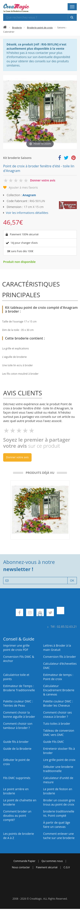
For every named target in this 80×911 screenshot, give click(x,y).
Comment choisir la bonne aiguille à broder (19, 714)
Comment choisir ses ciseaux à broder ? (57, 714)
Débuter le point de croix (16, 762)
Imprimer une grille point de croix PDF (16, 647)
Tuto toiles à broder (56, 724)
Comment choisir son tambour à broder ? (17, 726)
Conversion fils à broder (59, 657)
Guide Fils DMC (53, 742)
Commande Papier (24, 861)
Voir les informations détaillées (27, 213)
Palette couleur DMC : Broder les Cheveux (58, 703)
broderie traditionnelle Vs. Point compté (58, 813)
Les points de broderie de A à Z (18, 836)
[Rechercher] (72, 17)
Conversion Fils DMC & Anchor (18, 659)
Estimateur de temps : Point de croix (58, 677)
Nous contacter (21, 867)
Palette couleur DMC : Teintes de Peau (18, 703)
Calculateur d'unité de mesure (58, 780)
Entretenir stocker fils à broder (59, 751)
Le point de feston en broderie (57, 791)
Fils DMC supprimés (16, 778)
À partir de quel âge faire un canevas (56, 824)
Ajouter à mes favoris (23, 187)
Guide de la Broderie (17, 749)
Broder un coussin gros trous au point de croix (59, 802)
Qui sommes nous (52, 861)
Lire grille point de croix (59, 760)
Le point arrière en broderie (16, 791)
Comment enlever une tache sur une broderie (59, 836)
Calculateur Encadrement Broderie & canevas (58, 690)
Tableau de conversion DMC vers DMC (58, 733)
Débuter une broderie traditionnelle (58, 769)
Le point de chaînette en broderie (19, 802)
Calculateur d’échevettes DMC (60, 666)
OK (72, 580)
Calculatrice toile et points (16, 677)
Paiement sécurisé (46, 867)
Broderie (17, 27)
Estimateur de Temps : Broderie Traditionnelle (19, 688)
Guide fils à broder (16, 742)
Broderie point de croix (40, 27)
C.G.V (67, 867)
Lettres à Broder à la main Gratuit (57, 647)
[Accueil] (5, 27)
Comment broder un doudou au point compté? (17, 815)
